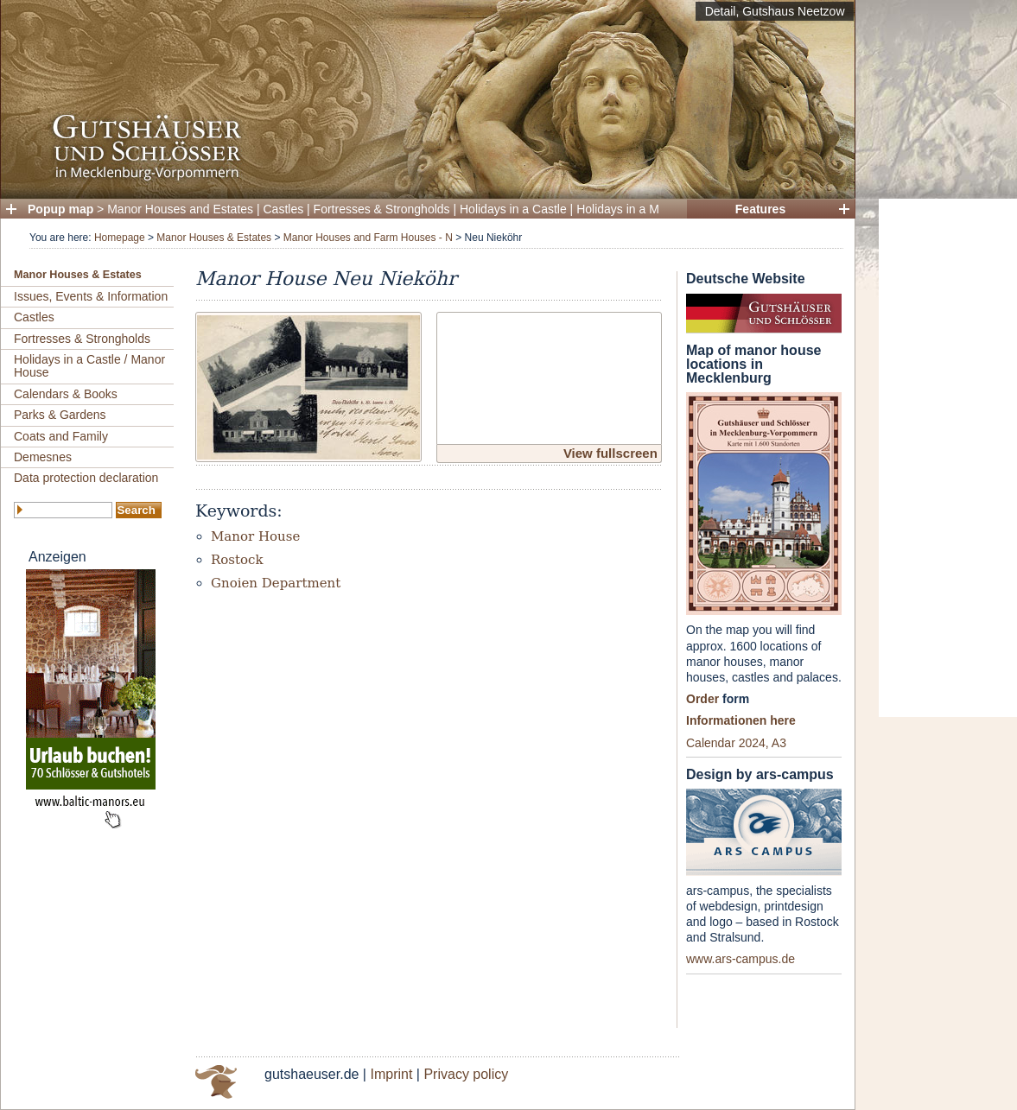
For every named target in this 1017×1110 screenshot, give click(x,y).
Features (760, 209)
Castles (284, 209)
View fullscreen (610, 453)
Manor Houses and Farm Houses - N (368, 238)
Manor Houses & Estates (213, 238)
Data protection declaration (86, 478)
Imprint (391, 1074)
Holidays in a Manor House (648, 209)
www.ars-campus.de (740, 959)
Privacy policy (465, 1074)
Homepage (119, 238)
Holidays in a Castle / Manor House (89, 365)
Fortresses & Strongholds (382, 209)
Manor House (255, 536)
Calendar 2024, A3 (736, 743)
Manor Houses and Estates (180, 209)
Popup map (60, 209)
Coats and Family (61, 436)
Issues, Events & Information (91, 296)
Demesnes (43, 457)
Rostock (237, 560)
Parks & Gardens (60, 415)
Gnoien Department (275, 583)
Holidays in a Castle (513, 209)
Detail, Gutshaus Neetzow (775, 11)
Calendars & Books (66, 394)
